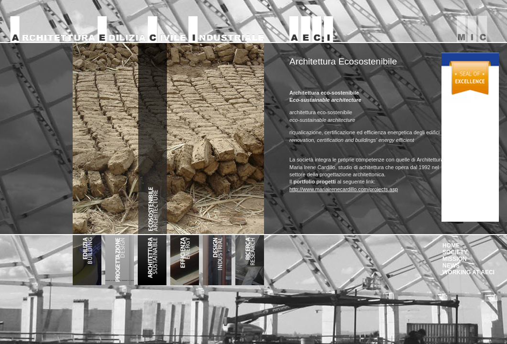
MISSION (454, 259)
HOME (451, 245)
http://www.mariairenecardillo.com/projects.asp (343, 189)
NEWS (451, 265)
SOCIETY (455, 252)
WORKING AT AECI (468, 272)
